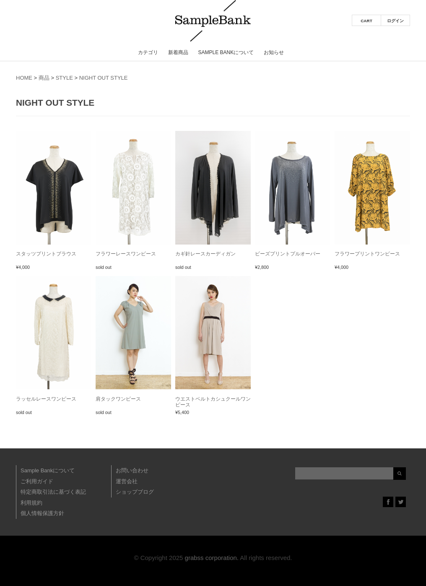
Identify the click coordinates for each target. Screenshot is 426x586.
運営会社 (127, 481)
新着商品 (178, 52)
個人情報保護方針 (42, 513)
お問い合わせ (132, 470)
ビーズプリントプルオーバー (287, 254)
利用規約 (31, 503)
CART (366, 20)
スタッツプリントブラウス (46, 254)
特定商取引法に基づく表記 (53, 492)
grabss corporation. (212, 557)
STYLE (64, 78)
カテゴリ (148, 52)
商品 (44, 78)
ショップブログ (135, 492)
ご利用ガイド (37, 481)
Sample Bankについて (226, 52)
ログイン (395, 20)
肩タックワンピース (118, 399)
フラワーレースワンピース (126, 254)
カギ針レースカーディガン (205, 254)
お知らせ (274, 52)
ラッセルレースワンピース (46, 399)
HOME (24, 78)
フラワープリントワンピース (367, 254)
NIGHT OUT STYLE (103, 78)
